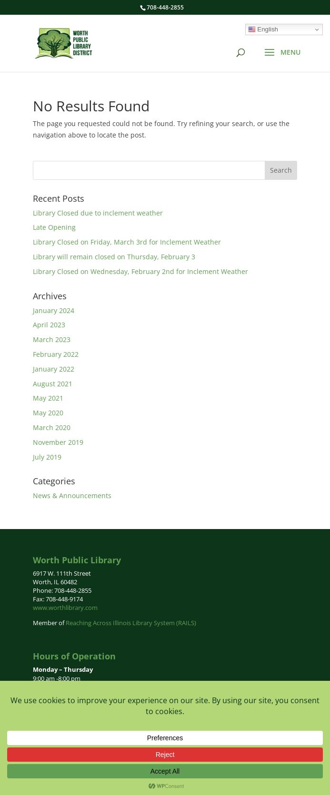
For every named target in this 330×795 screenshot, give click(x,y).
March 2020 (51, 427)
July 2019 (47, 456)
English (263, 29)
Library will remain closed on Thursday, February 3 (114, 256)
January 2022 (53, 368)
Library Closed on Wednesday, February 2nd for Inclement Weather (140, 271)
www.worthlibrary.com (65, 607)
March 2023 (51, 339)
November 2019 (58, 442)
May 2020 (48, 412)
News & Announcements (72, 495)
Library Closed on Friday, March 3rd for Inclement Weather (127, 241)
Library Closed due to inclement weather (98, 212)
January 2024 (53, 310)
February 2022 (56, 354)
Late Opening (54, 227)
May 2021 (48, 397)
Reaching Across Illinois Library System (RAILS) (131, 622)
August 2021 (52, 383)
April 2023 (49, 324)
